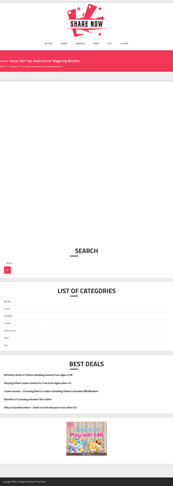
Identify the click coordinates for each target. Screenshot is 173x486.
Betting (48, 43)
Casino (64, 43)
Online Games (10, 330)
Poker (96, 43)
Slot (109, 43)
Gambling (80, 43)
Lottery (124, 43)
